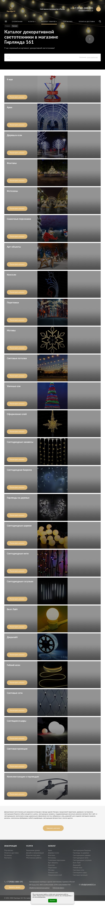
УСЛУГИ (29, 846)
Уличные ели (53, 872)
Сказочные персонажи (56, 860)
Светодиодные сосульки (82, 860)
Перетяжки (52, 867)
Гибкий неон (77, 867)
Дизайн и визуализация (35, 853)
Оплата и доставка (11, 853)
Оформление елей (55, 875)
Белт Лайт (77, 863)
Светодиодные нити (80, 858)
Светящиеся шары (80, 872)
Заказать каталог (53, 828)
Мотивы (51, 870)
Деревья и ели (53, 853)
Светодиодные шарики (81, 855)
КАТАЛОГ (52, 846)
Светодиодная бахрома (82, 850)
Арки (50, 850)
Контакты (8, 858)
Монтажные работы (34, 858)
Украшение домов (33, 850)
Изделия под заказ (33, 855)
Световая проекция (80, 875)
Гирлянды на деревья (81, 853)
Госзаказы (8, 855)
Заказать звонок (14, 887)
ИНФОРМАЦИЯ (10, 846)
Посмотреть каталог (17, 97)
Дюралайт (77, 865)
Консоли (51, 865)
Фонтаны (51, 855)
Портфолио (8, 850)
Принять (52, 900)
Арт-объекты (53, 863)
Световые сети (78, 870)
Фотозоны (52, 858)
